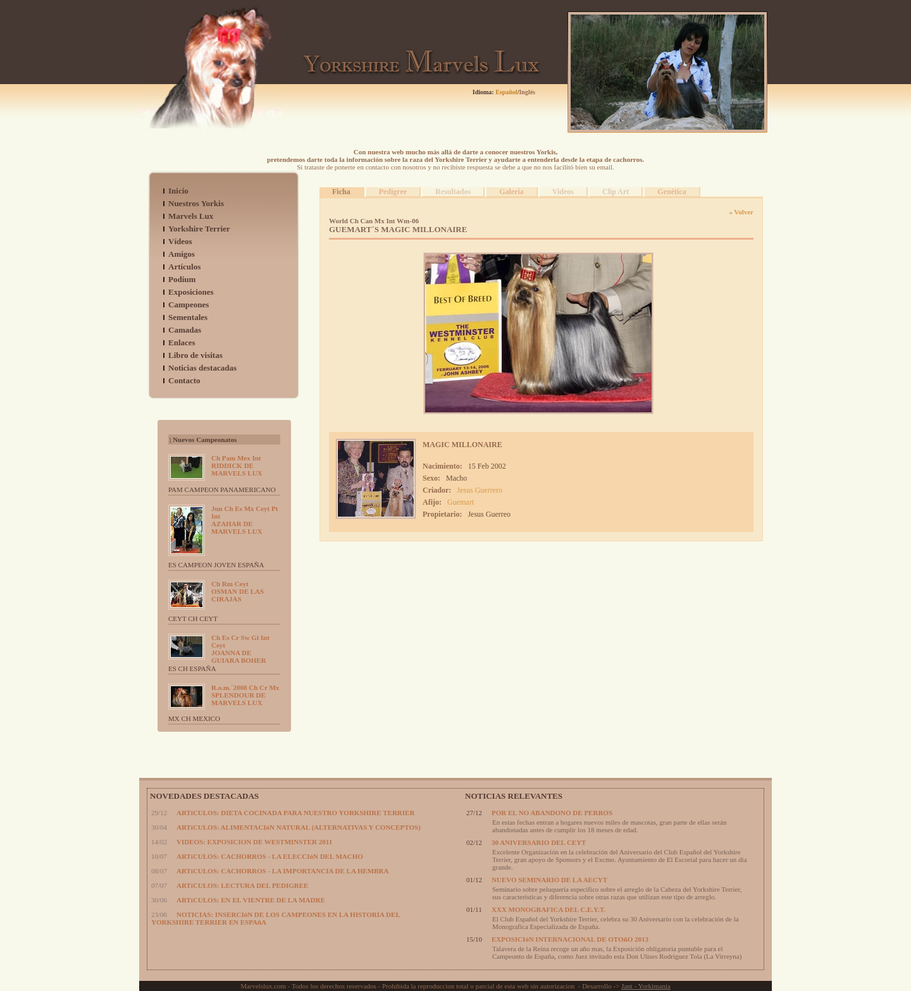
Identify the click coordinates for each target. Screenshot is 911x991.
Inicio (178, 190)
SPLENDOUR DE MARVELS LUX (245, 695)
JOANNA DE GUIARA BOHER (240, 649)
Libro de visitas (195, 355)
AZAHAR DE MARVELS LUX (244, 520)
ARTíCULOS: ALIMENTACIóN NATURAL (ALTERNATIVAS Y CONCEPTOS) (299, 827)
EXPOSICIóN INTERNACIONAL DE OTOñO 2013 (570, 939)
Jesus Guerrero (479, 490)
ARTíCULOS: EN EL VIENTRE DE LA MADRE (251, 900)
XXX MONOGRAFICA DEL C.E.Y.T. (548, 909)
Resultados (453, 191)
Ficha (341, 191)
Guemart (460, 502)
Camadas (184, 330)
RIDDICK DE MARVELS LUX (237, 465)
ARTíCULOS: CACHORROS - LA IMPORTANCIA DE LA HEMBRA (282, 871)
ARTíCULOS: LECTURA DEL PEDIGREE (242, 885)
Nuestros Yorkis (196, 203)
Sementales (188, 317)
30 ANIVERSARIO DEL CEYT (539, 842)
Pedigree (393, 191)
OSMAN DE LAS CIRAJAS (237, 591)
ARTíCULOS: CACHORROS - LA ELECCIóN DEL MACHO (270, 856)
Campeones (188, 304)
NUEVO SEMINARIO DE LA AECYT (549, 879)
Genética (671, 191)
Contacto (184, 380)
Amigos (181, 254)
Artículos (184, 266)
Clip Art (615, 191)
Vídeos (180, 241)
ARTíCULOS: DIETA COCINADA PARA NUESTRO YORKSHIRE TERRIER (295, 812)
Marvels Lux (190, 216)
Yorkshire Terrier (199, 228)
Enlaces (181, 342)
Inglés (527, 92)
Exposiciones (191, 292)
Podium (181, 279)
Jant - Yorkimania (646, 986)
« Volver (741, 212)
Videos (563, 191)
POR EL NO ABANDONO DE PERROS (552, 812)
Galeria (511, 191)
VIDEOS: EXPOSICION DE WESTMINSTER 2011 (254, 842)
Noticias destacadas (202, 367)
